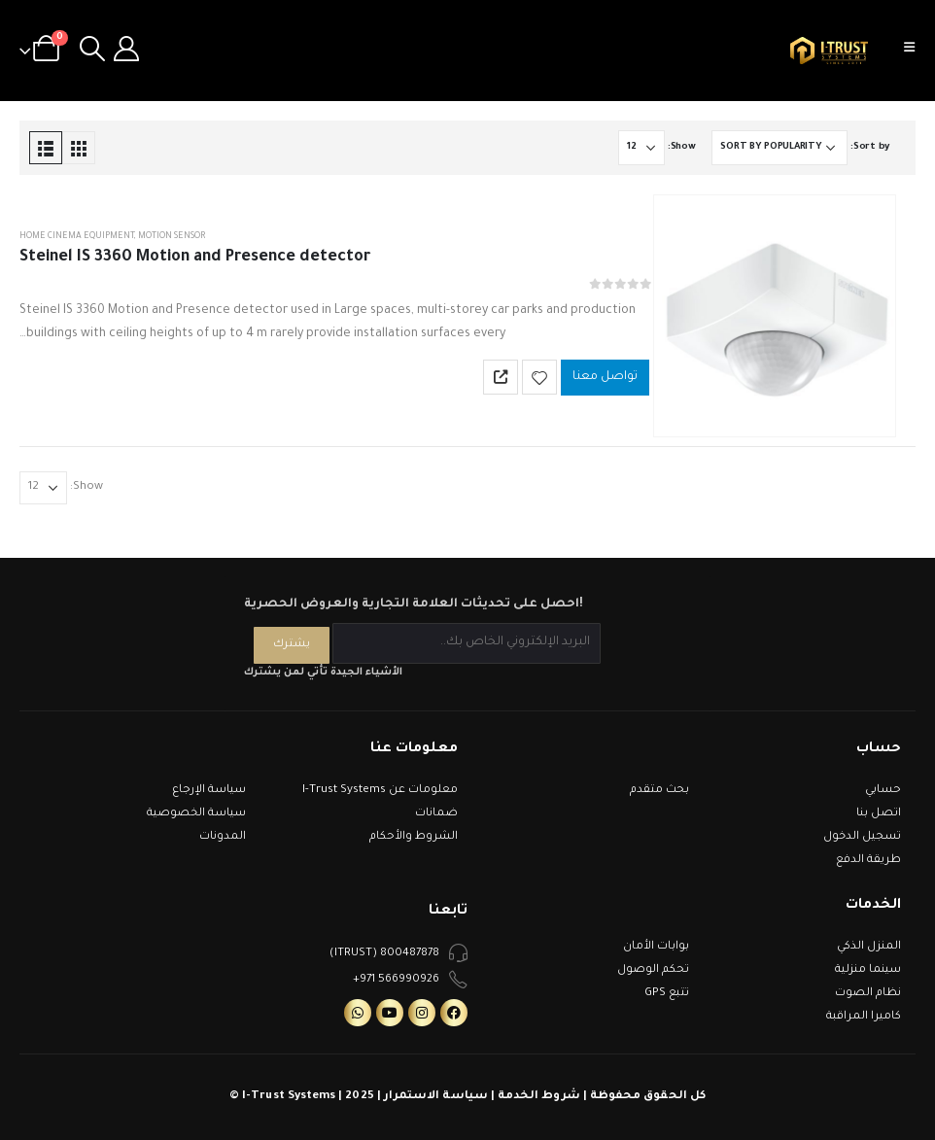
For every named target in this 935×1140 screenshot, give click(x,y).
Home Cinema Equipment (76, 237)
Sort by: (869, 147)
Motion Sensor (171, 237)
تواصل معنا (605, 377)
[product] (774, 315)
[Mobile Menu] (915, 50)
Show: (682, 147)
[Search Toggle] (92, 50)
